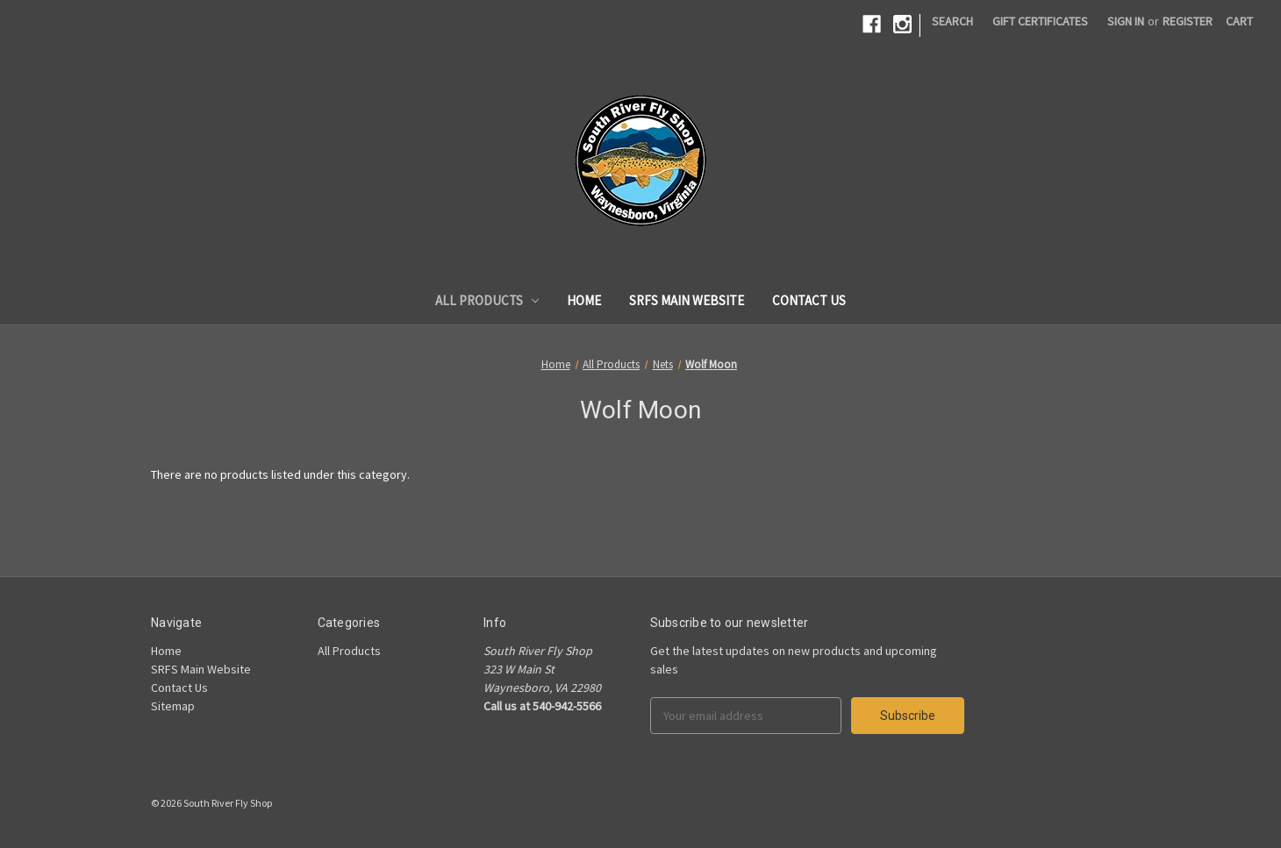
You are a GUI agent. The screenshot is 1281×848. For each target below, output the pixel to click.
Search (952, 21)
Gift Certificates (1040, 21)
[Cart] (1239, 21)
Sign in (1125, 21)
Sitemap (173, 706)
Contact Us (809, 300)
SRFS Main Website (686, 300)
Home (584, 300)
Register (1188, 21)
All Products (487, 300)
